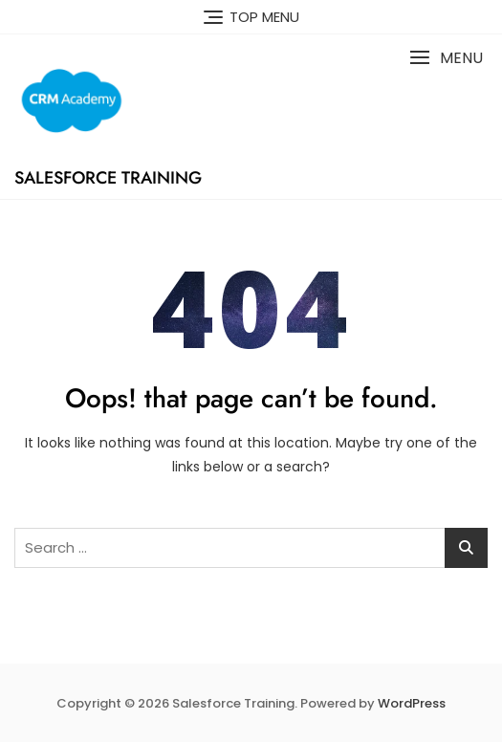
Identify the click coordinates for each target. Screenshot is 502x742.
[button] (446, 58)
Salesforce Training (108, 177)
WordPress (412, 703)
